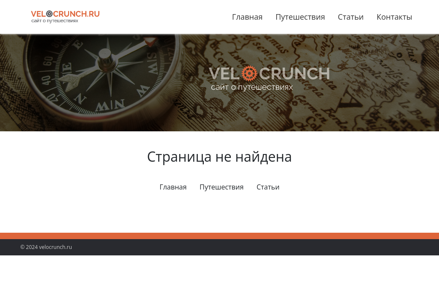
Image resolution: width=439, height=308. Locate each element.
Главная (247, 17)
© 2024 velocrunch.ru (46, 247)
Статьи (351, 17)
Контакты (394, 17)
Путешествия (300, 17)
